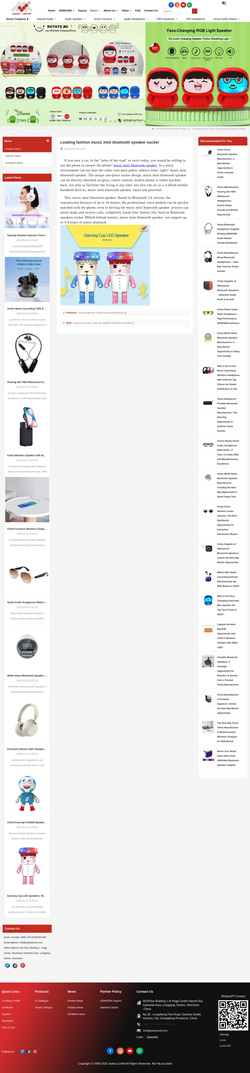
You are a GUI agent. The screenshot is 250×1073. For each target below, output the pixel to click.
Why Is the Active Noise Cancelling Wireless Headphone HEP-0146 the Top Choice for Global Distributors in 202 (228, 377)
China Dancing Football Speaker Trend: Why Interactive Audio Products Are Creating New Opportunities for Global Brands (27, 822)
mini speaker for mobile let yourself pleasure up (102, 312)
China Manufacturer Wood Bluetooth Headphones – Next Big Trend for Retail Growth (228, 262)
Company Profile (12, 1000)
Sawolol (154, 1037)
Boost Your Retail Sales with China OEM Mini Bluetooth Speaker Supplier (228, 758)
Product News (180, 128)
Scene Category (45, 1007)
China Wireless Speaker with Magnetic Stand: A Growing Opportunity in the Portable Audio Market (27, 455)
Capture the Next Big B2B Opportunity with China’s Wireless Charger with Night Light (227, 636)
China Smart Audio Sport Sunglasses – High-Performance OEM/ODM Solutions (228, 316)
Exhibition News (14, 163)
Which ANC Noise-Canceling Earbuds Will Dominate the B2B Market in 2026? (228, 579)
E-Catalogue (43, 1000)
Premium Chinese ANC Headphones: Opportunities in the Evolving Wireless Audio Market (27, 749)
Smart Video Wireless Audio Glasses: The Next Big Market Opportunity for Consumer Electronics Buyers (227, 520)
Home (157, 128)
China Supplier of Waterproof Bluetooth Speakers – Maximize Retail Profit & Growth (228, 290)
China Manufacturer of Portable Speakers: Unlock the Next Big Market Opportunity (228, 703)
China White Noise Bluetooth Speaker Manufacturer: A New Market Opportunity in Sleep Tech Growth (228, 344)
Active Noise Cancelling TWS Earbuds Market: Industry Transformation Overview (27, 308)
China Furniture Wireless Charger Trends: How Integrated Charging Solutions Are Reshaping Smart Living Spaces (27, 528)
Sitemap (223, 1034)
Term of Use (9, 1027)
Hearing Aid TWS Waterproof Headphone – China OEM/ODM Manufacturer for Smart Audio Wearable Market (27, 382)
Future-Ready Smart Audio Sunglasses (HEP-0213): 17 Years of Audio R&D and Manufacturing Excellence (228, 452)
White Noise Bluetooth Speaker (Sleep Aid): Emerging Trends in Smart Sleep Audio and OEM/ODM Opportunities (27, 675)
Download (8, 1020)
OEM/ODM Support (113, 1000)
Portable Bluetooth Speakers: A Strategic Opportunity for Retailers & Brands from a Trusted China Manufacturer (228, 671)
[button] (105, 121)
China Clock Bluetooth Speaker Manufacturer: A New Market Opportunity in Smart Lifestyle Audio (227, 163)
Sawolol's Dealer (111, 1007)
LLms (221, 1038)
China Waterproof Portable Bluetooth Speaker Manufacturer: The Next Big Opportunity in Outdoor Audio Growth (227, 415)
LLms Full (224, 1043)
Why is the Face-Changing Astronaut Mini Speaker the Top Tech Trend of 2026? (228, 605)
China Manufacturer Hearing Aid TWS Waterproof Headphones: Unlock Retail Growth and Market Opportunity (228, 201)
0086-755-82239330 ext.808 (162, 1024)
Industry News (13, 155)
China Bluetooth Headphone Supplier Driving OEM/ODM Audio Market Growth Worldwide (228, 233)
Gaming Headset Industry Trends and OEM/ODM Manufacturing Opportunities (27, 235)
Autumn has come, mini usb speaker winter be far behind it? (103, 323)
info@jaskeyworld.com (159, 1030)
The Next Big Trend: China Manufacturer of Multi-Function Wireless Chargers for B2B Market (228, 732)
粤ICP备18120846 (162, 1061)
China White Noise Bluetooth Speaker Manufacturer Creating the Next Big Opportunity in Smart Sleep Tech (227, 485)
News (167, 128)
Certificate (8, 1007)
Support (7, 1014)
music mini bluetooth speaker (135, 165)
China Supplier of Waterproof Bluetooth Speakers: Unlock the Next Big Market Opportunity (228, 553)
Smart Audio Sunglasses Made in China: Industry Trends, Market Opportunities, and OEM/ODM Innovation (27, 602)
